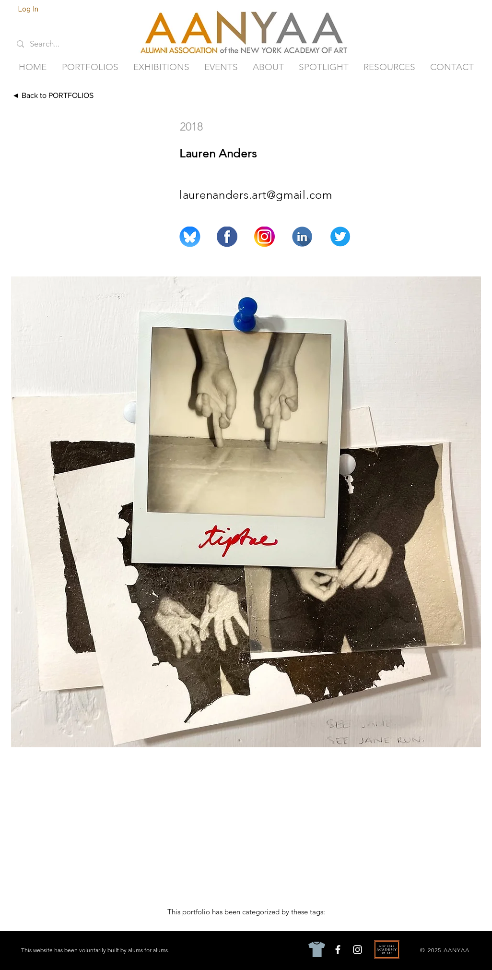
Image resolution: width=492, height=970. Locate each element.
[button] (90, 67)
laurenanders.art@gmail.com (255, 195)
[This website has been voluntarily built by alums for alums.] (96, 949)
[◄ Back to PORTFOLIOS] (69, 95)
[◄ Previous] (403, 95)
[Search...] (51, 44)
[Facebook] (338, 950)
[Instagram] (357, 950)
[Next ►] (459, 95)
